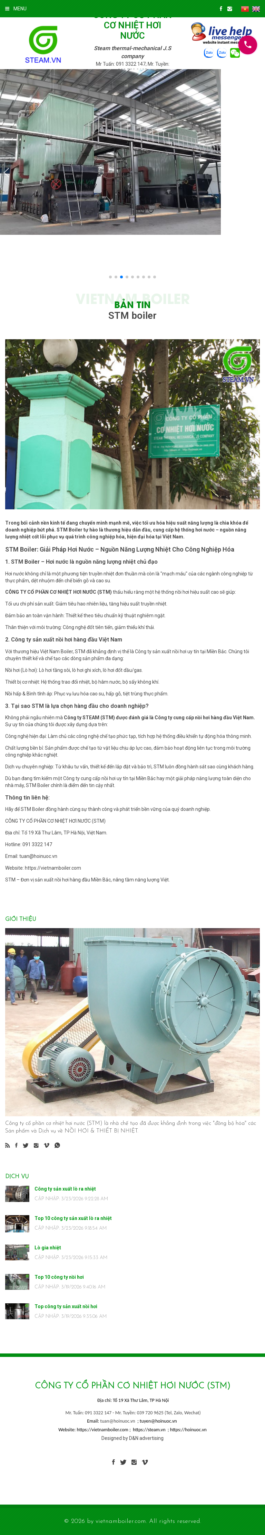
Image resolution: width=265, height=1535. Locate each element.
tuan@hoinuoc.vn (117, 1421)
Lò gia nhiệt (48, 1247)
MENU (16, 8)
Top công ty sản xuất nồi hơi (66, 1306)
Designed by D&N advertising (132, 1438)
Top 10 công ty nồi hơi (59, 1277)
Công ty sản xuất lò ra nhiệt (65, 1189)
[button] (6, 173)
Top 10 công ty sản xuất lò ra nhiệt (73, 1218)
